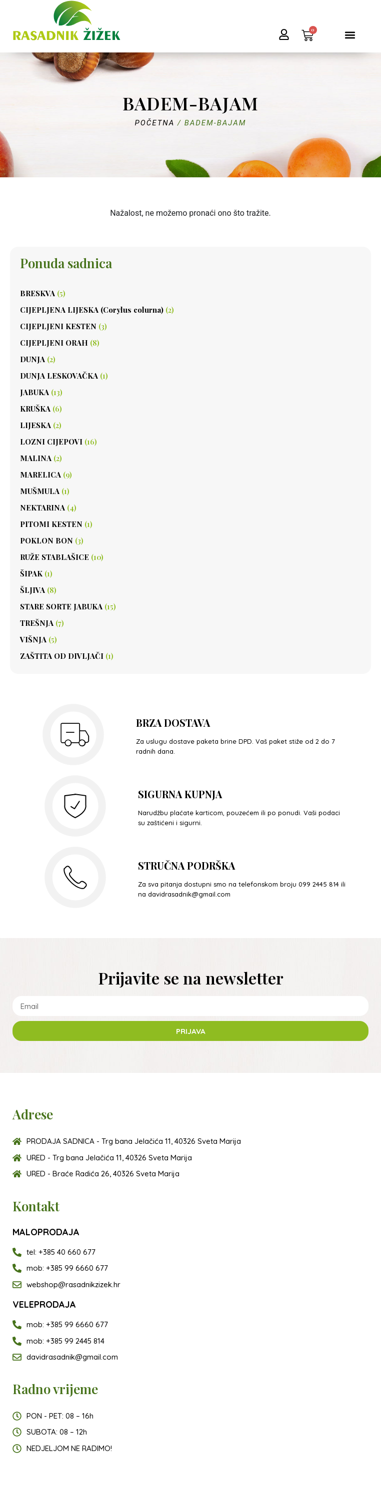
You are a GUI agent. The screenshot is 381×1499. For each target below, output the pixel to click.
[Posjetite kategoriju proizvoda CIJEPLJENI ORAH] (190, 342)
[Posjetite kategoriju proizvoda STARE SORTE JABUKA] (190, 606)
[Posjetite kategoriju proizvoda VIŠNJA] (190, 639)
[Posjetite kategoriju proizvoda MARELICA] (190, 474)
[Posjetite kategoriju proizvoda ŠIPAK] (190, 573)
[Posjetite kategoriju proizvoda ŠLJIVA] (190, 589)
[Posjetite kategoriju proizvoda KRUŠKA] (190, 408)
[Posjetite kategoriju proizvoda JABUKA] (190, 392)
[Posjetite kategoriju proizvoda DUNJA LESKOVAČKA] (190, 375)
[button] (350, 34)
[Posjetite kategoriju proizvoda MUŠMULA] (190, 491)
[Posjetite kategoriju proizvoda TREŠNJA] (190, 622)
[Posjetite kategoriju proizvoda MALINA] (190, 458)
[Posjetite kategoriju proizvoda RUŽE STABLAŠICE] (190, 556)
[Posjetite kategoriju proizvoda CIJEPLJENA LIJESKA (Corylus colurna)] (190, 309)
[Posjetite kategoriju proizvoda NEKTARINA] (190, 507)
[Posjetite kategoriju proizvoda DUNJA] (190, 359)
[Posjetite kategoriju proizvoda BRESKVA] (190, 293)
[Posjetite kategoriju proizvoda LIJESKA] (190, 425)
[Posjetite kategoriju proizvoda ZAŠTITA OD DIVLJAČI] (190, 655)
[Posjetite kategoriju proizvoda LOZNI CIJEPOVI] (190, 441)
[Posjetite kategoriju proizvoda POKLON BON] (190, 540)
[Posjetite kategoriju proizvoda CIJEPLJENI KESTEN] (190, 326)
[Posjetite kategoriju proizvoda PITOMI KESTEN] (190, 523)
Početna (155, 122)
